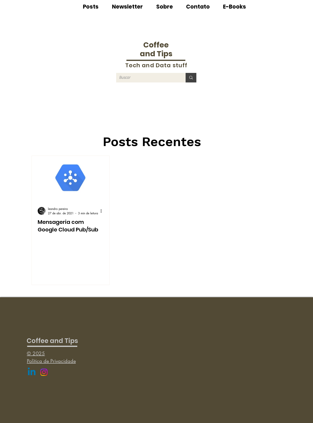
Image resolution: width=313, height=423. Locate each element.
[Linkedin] (31, 372)
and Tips (156, 54)
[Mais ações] (103, 211)
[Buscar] (147, 77)
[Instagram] (44, 372)
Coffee (156, 45)
